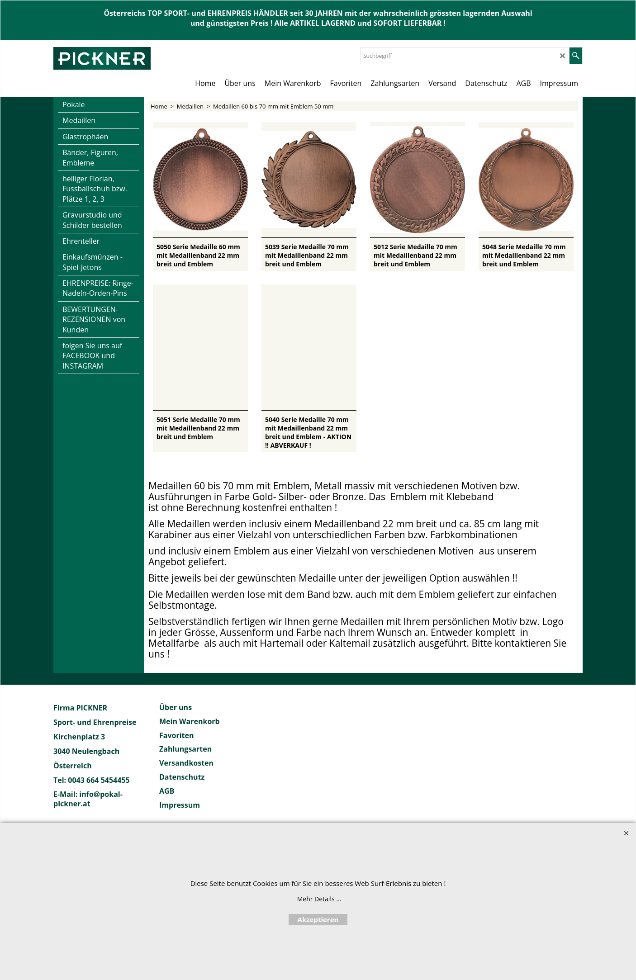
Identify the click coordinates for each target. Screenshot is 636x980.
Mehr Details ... (319, 899)
